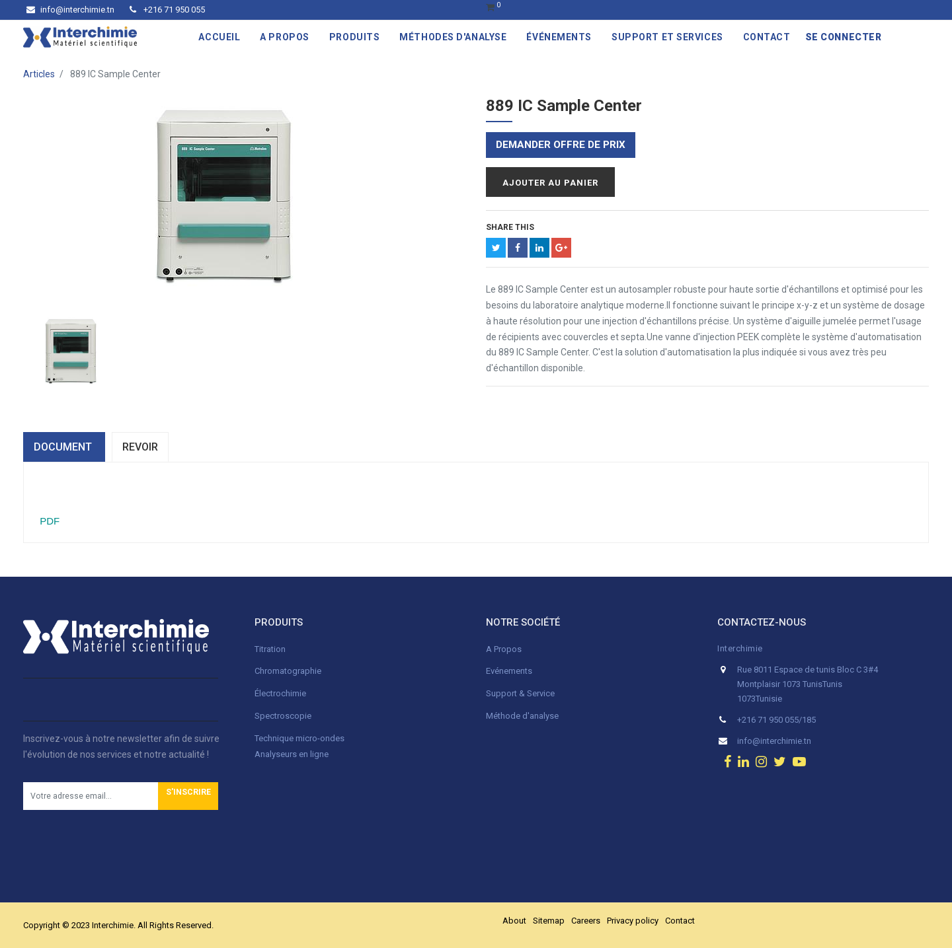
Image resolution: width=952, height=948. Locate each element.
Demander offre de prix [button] (560, 145)
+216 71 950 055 (167, 10)
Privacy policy (632, 921)
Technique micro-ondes (299, 738)
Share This (510, 227)
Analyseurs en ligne (292, 754)
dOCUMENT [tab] (64, 447)
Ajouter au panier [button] (550, 183)
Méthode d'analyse (522, 716)
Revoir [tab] (140, 447)
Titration (270, 649)
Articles (39, 74)
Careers (585, 921)
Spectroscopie (283, 716)
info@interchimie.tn (70, 10)
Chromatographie (288, 671)
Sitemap (549, 921)
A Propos (505, 649)
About (514, 921)
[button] (188, 796)
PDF (48, 521)
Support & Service (520, 693)
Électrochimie (280, 693)
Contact (680, 921)
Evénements (509, 671)
